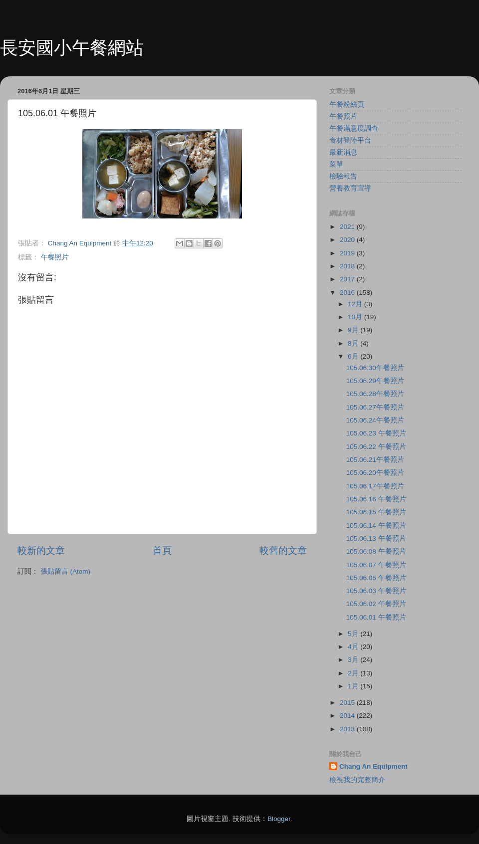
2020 (348, 239)
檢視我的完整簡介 (357, 780)
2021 (348, 226)
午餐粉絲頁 (346, 104)
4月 (354, 646)
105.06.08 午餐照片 (376, 551)
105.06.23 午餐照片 (376, 433)
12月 (356, 304)
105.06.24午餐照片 (375, 420)
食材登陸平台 (350, 140)
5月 (354, 633)
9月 (354, 330)
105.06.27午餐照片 (375, 407)
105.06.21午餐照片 (375, 459)
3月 (354, 659)
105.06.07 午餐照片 (376, 565)
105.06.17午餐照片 (375, 486)
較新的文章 (41, 550)
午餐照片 (55, 257)
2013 (348, 729)
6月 (354, 356)
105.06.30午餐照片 (375, 368)
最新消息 (343, 152)
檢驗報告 (343, 176)
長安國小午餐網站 (72, 47)
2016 (348, 292)
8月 (354, 343)
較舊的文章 (283, 550)
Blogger (278, 819)
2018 (348, 266)
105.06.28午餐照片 (375, 394)
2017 (348, 279)
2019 (348, 253)
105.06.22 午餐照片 (376, 446)
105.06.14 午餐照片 (376, 525)
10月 (356, 317)
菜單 (336, 164)
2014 (348, 715)
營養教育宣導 (350, 188)
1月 (354, 686)
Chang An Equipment (373, 766)
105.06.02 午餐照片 (376, 604)
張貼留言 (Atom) (65, 571)
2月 (354, 673)
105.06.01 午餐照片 (376, 617)
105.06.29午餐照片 (375, 381)
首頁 (162, 550)
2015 (348, 702)
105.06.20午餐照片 (375, 472)
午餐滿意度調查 (353, 128)
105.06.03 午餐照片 (376, 591)
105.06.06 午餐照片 (376, 578)
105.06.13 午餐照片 (376, 538)
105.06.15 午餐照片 (376, 512)
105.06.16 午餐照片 (376, 499)
